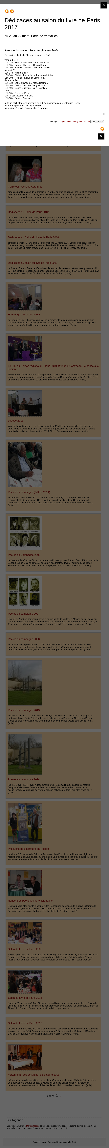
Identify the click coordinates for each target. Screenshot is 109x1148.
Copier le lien (97, 122)
